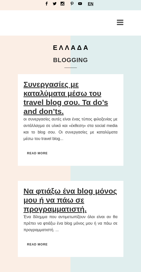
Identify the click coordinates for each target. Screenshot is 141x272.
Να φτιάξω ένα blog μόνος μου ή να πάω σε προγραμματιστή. (70, 200)
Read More (37, 153)
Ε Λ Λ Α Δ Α (70, 47)
